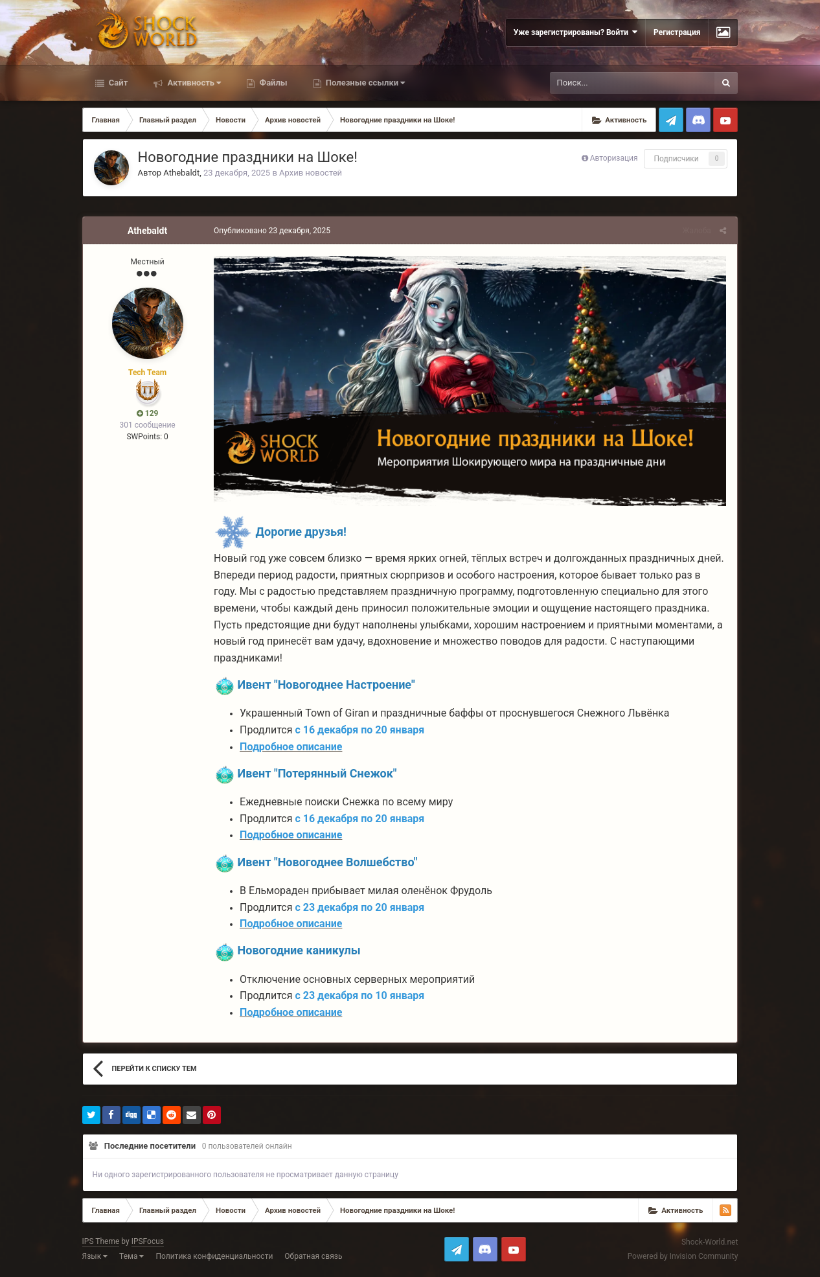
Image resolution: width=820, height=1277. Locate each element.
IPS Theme (101, 1243)
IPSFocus (147, 1243)
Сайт (117, 82)
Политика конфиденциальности (214, 1258)
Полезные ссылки (364, 82)
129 (148, 413)
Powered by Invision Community (683, 1257)
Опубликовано (270, 230)
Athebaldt (181, 173)
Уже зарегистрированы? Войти (575, 32)
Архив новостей (310, 173)
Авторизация (614, 158)
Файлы (272, 82)
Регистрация (677, 32)
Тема (131, 1258)
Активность (193, 82)
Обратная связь (313, 1258)
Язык (95, 1258)
